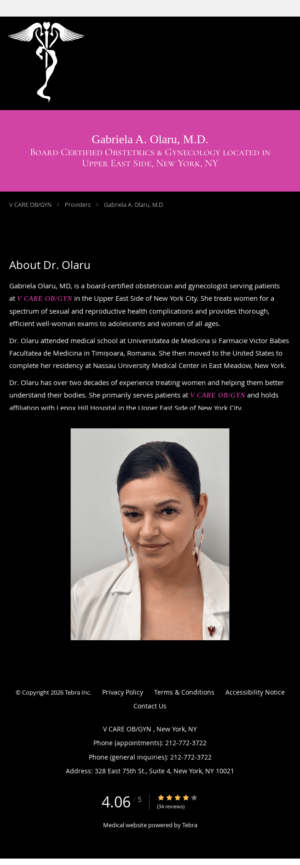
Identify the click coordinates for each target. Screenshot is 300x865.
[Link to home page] (80, 63)
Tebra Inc (77, 692)
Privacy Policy (122, 692)
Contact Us (150, 705)
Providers (78, 204)
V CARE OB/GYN (31, 204)
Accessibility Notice (255, 692)
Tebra (189, 825)
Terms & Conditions (184, 692)
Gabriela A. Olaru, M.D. (134, 204)
